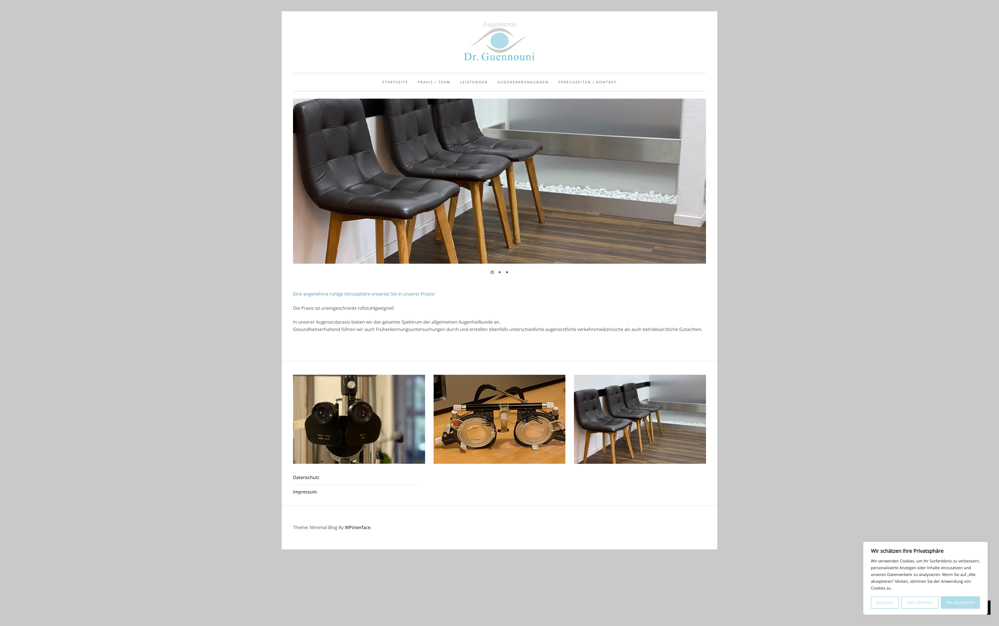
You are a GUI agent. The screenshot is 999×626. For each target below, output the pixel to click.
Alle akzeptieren (960, 602)
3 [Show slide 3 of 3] (507, 273)
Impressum (305, 492)
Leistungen (474, 82)
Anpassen (885, 602)
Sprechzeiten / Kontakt (587, 82)
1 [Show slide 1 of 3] (492, 273)
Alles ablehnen (920, 602)
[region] (499, 190)
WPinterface (357, 527)
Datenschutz (306, 477)
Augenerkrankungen (523, 82)
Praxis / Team (434, 82)
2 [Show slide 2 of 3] (499, 273)
